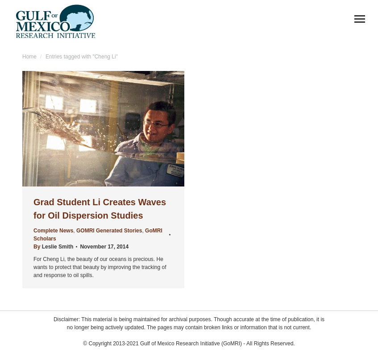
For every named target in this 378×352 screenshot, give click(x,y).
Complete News (53, 231)
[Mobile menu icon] (359, 19)
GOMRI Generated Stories (109, 231)
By (53, 247)
